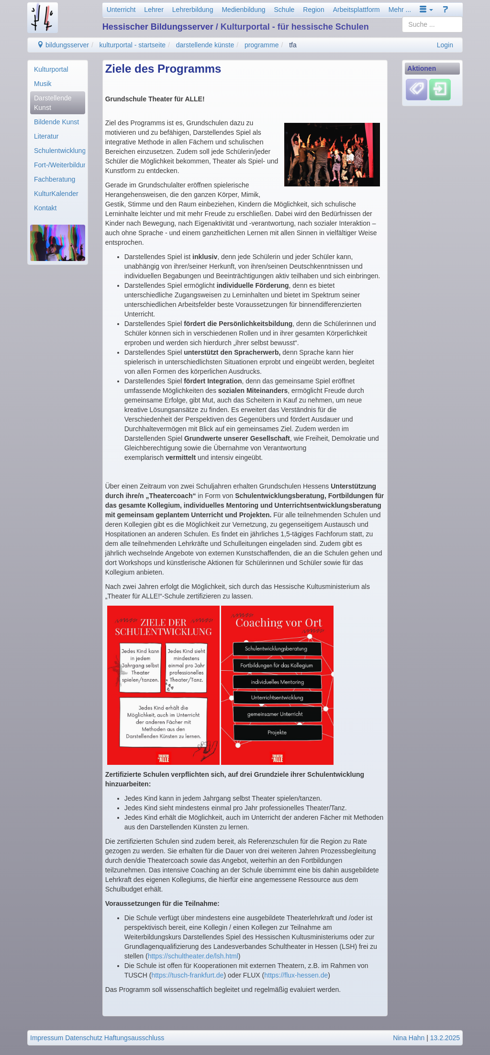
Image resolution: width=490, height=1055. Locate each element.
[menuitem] (57, 69)
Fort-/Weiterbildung (59, 165)
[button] (426, 9)
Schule (284, 9)
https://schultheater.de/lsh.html (193, 956)
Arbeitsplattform (356, 9)
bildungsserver (63, 45)
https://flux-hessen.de (296, 975)
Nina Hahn (408, 1038)
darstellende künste (205, 45)
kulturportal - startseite (133, 45)
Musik (43, 83)
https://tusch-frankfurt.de (187, 975)
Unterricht (121, 9)
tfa (293, 45)
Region (313, 9)
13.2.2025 (445, 1038)
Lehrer (153, 9)
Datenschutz (83, 1038)
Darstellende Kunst (53, 102)
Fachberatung (54, 179)
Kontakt (45, 208)
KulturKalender (56, 193)
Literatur (46, 136)
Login (445, 45)
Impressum (46, 1038)
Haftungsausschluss (134, 1038)
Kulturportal (51, 69)
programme (262, 45)
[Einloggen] (440, 89)
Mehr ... (400, 9)
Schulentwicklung (59, 150)
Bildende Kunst (56, 122)
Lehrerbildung (192, 9)
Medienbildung (243, 9)
